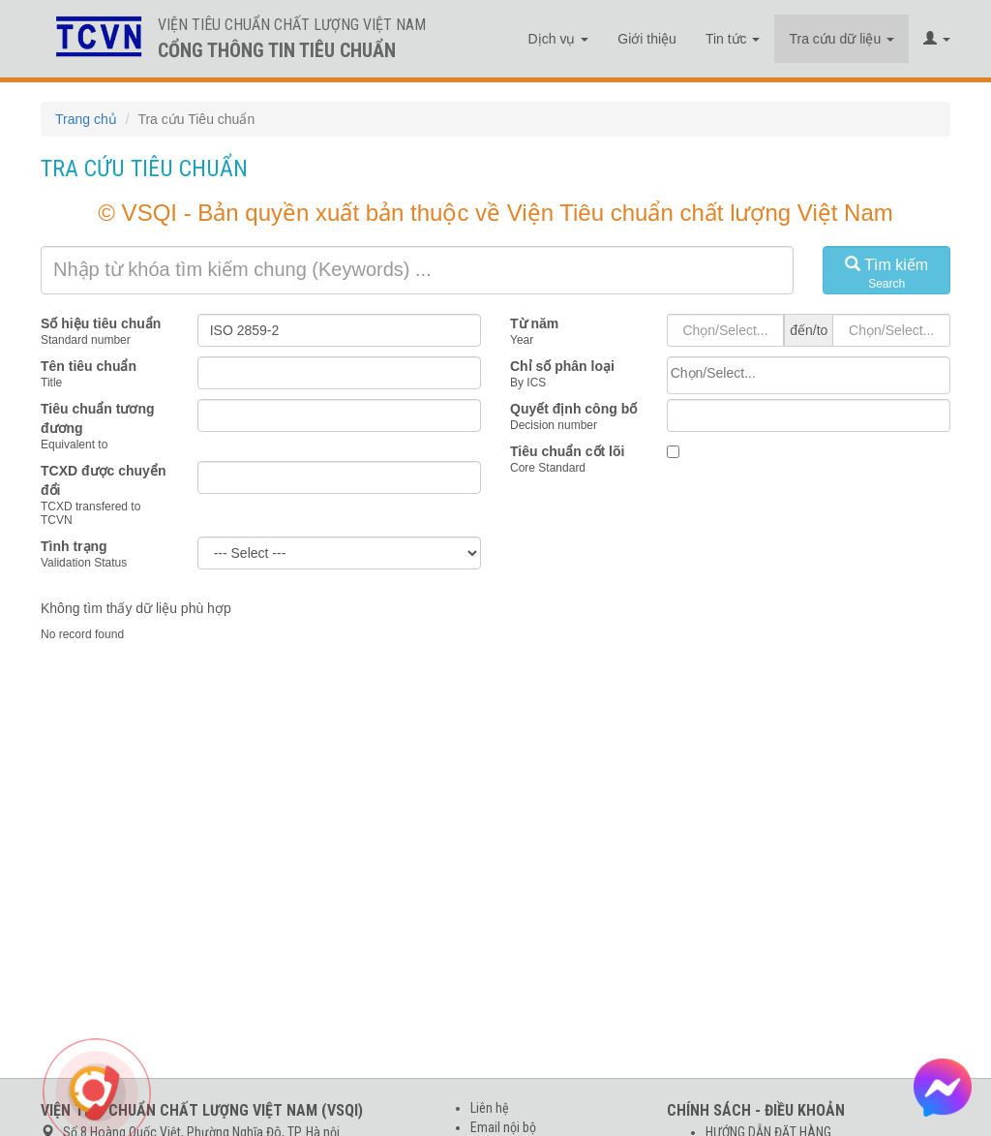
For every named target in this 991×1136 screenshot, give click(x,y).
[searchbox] (808, 372)
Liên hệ (489, 1108)
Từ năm (534, 323)
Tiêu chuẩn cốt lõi (567, 451)
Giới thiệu (646, 38)
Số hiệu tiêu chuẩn (101, 323)
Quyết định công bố (573, 408)
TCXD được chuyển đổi (103, 480)
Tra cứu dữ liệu (841, 38)
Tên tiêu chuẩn (88, 366)
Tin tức (733, 38)
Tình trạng (74, 546)
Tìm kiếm (886, 274)
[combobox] (808, 375)
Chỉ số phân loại (562, 366)
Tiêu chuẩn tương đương (98, 418)
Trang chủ (86, 119)
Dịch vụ (558, 38)
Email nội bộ (503, 1127)
